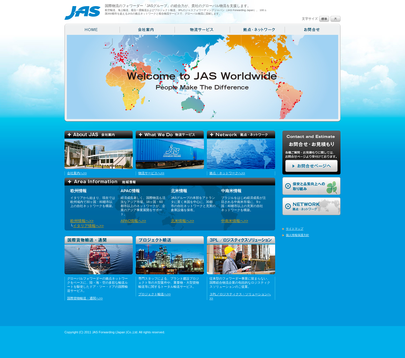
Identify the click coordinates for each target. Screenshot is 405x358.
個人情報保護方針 (297, 235)
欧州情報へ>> (82, 221)
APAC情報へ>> (133, 221)
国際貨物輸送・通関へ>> (85, 298)
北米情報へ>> (182, 221)
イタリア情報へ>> (88, 226)
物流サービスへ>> (151, 173)
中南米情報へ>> (234, 221)
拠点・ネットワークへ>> (227, 173)
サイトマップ (294, 228)
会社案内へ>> (77, 173)
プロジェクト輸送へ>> (154, 294)
